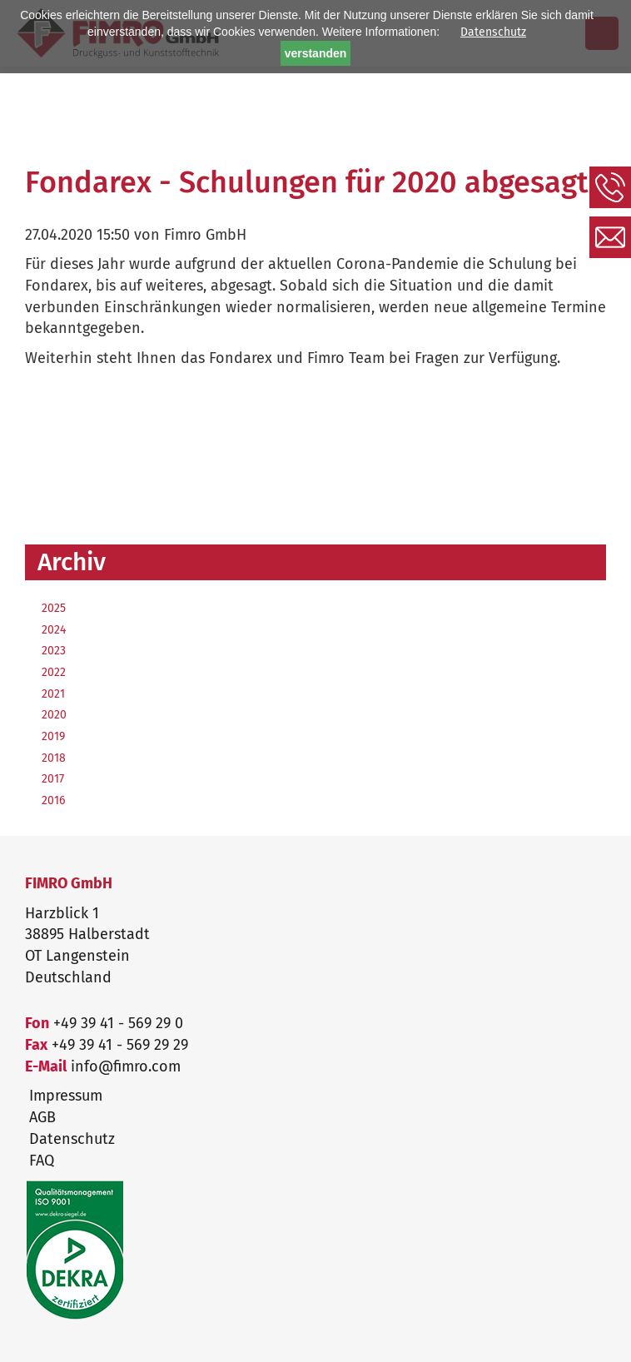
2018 (54, 758)
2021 (53, 694)
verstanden (316, 53)
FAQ (41, 1160)
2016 (53, 800)
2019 (53, 736)
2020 (54, 715)
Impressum (65, 1095)
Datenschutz (493, 32)
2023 (54, 651)
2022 (54, 672)
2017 (53, 779)
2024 (54, 630)
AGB (42, 1117)
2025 (54, 608)
